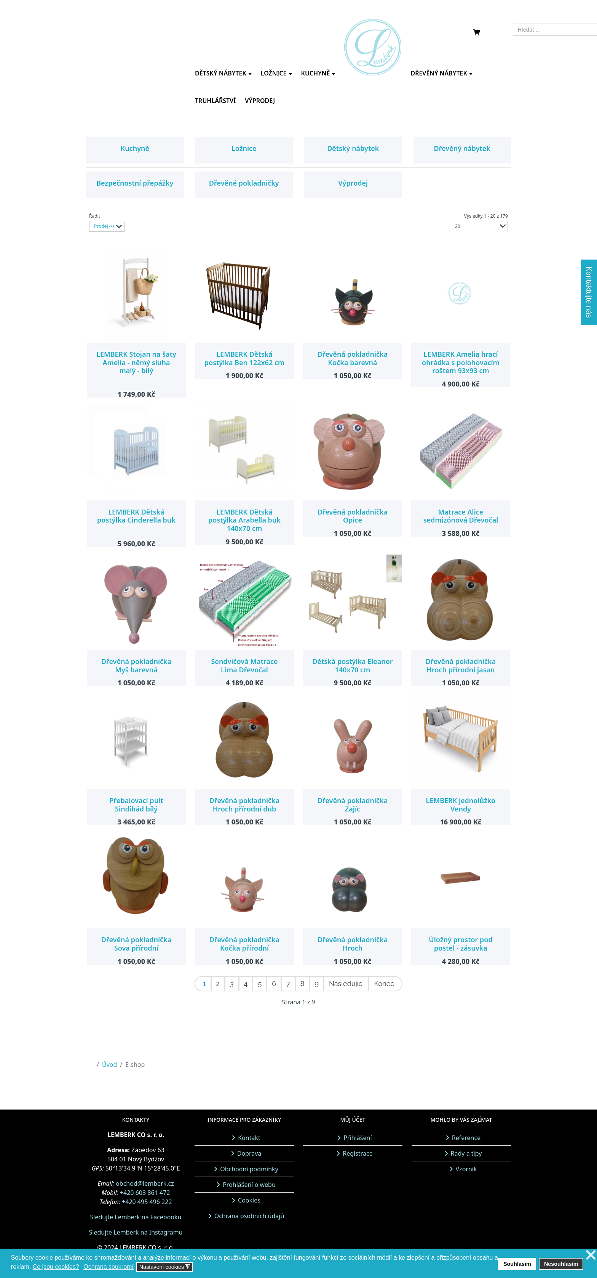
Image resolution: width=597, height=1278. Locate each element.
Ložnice (274, 73)
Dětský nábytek (220, 73)
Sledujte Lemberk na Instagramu (135, 1232)
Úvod (109, 1064)
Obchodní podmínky (249, 1169)
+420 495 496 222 (147, 1202)
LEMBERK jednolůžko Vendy (461, 804)
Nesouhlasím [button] (561, 1264)
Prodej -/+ (104, 226)
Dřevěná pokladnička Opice (353, 516)
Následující (346, 984)
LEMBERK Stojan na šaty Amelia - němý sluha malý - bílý (136, 362)
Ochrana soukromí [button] (108, 1267)
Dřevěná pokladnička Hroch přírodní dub (244, 804)
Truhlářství (215, 100)
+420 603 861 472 (145, 1192)
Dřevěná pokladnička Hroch (353, 943)
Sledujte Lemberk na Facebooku (136, 1217)
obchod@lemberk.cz (145, 1183)
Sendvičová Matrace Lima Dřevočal (244, 665)
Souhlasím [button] (517, 1264)
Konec (384, 984)
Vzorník (466, 1169)
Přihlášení (357, 1138)
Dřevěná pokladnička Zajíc (353, 804)
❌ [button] (591, 1255)
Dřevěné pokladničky (244, 183)
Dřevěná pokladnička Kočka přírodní (244, 943)
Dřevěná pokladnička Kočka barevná (353, 358)
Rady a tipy (466, 1153)
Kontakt (249, 1138)
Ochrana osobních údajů (249, 1216)
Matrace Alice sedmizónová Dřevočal (460, 516)
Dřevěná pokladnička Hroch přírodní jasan (461, 665)
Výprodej (260, 100)
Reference (466, 1138)
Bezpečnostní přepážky (134, 183)
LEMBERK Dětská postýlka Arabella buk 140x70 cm (244, 520)
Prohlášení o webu (249, 1184)
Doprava (249, 1153)
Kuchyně (315, 73)
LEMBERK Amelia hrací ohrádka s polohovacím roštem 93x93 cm (461, 362)
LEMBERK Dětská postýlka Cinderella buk (136, 516)
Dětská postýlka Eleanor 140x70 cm (352, 665)
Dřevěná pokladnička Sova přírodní (136, 943)
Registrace (357, 1153)
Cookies (249, 1200)
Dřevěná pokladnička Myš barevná (136, 665)
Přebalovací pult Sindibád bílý (136, 804)
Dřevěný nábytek (438, 73)
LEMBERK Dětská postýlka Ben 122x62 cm (244, 358)
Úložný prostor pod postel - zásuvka (460, 943)
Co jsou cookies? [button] (56, 1267)
